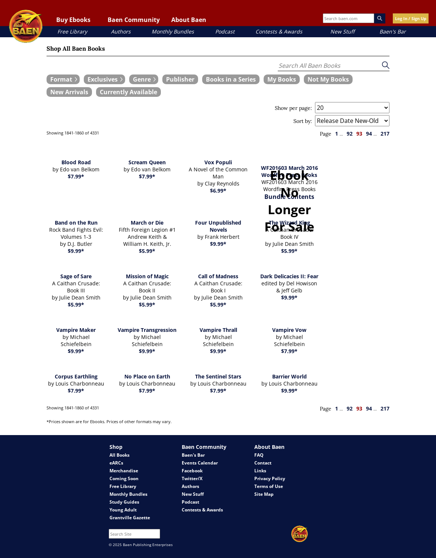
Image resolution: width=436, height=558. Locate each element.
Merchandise (123, 470)
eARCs (116, 463)
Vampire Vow (289, 329)
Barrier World (289, 376)
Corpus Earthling (76, 376)
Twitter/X (192, 478)
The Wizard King (289, 222)
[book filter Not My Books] (328, 79)
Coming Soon (124, 478)
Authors (121, 31)
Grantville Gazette (129, 517)
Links (260, 470)
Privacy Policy (269, 478)
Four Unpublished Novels (218, 226)
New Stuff (342, 31)
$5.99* (147, 250)
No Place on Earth (147, 376)
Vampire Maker (76, 329)
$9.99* (76, 250)
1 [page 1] (336, 133)
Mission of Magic (147, 276)
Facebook (192, 470)
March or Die (147, 222)
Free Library (72, 31)
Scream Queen (147, 162)
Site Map (264, 494)
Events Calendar (200, 463)
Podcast (225, 31)
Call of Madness (218, 276)
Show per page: (293, 108)
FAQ (259, 455)
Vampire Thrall (218, 329)
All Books (119, 455)
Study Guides (124, 502)
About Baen (188, 20)
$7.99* (76, 176)
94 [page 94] (369, 133)
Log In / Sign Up (410, 18)
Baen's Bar (392, 31)
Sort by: (302, 121)
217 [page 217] (385, 133)
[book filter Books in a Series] (231, 79)
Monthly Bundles (173, 31)
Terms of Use (268, 486)
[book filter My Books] (282, 79)
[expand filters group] (63, 79)
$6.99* (218, 190)
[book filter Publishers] (180, 79)
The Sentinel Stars (218, 376)
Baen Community (134, 20)
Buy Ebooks (73, 20)
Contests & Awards (278, 31)
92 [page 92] (350, 133)
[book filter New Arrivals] (69, 92)
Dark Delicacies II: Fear (289, 276)
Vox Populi (218, 162)
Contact (262, 463)
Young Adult (123, 510)
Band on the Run (76, 222)
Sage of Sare (76, 276)
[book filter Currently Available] (128, 92)
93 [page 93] (359, 133)
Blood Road (76, 162)
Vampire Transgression (147, 329)
